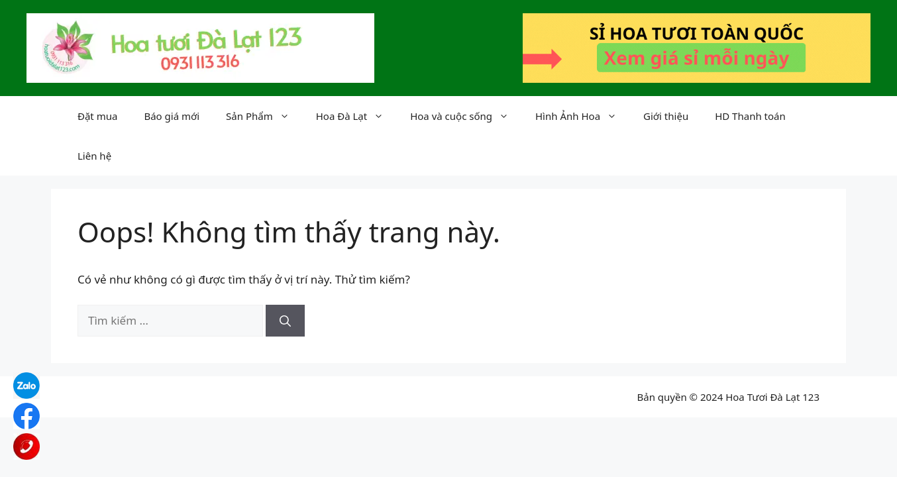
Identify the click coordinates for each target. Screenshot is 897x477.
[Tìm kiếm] (285, 321)
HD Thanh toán (750, 116)
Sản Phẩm (264, 116)
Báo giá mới (171, 116)
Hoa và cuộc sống (466, 116)
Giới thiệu (665, 116)
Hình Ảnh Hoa (582, 116)
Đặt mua (97, 116)
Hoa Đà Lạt (356, 116)
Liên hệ (94, 155)
